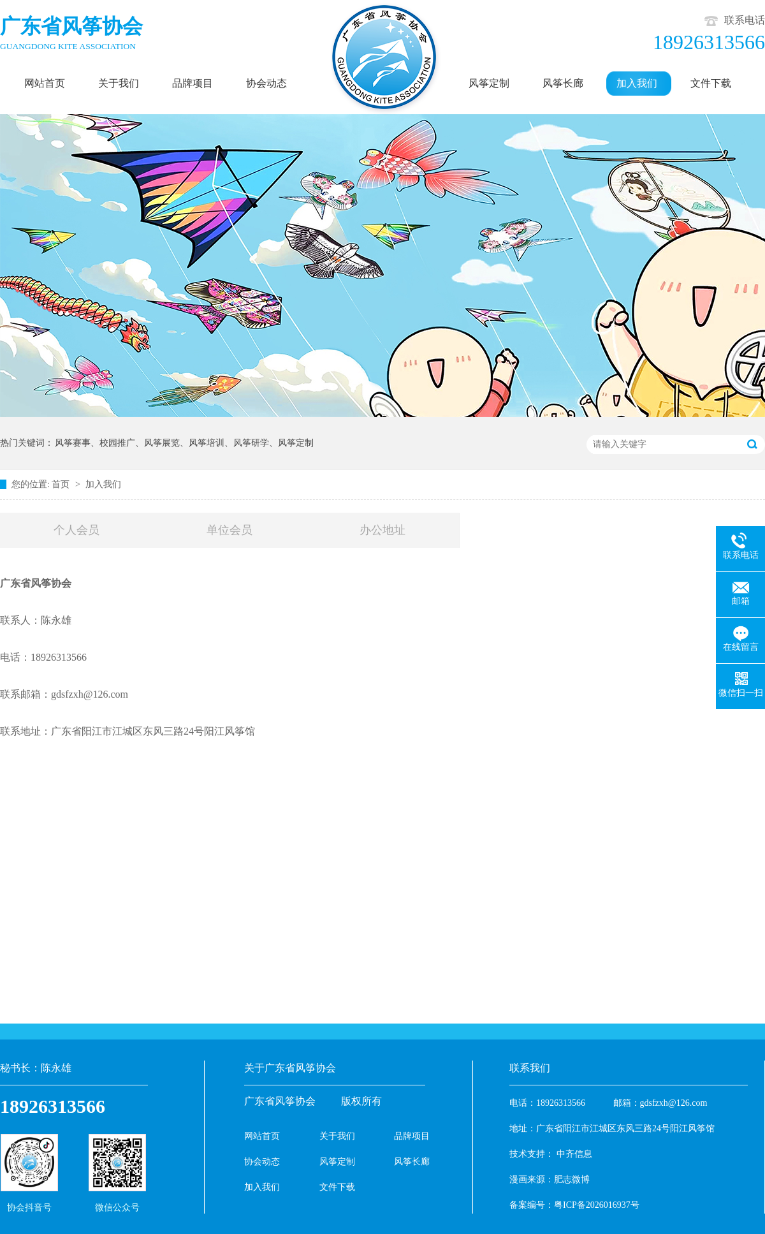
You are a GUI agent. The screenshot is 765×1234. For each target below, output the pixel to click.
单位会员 (229, 530)
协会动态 (262, 1161)
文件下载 (337, 1187)
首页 (62, 484)
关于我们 (337, 1136)
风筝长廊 (412, 1161)
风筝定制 (337, 1161)
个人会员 (76, 530)
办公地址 (382, 530)
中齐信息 (574, 1154)
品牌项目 (412, 1136)
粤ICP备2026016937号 (596, 1205)
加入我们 (103, 484)
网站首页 (262, 1136)
